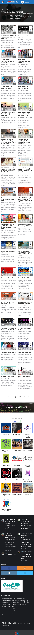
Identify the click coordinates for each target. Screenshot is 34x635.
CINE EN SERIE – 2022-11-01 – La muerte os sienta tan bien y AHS (8, 34)
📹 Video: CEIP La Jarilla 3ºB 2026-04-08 (10, 550)
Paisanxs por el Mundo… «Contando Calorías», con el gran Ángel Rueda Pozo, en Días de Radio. (8, 138)
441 (16, 393)
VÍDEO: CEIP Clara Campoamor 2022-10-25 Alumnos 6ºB (24, 58)
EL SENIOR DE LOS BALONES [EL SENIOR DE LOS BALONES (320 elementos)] (13, 601)
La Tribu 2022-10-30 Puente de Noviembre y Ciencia (25, 299)
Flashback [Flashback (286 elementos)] (28, 603)
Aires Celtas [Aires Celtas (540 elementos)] (16, 595)
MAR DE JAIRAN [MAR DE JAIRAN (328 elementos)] (18, 609)
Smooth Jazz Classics (6, 492)
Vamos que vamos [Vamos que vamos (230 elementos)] (5, 622)
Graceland (6, 431)
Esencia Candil (17, 447)
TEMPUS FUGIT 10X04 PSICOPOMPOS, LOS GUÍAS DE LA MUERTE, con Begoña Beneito (25, 249)
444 (28, 393)
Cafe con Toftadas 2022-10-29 (24, 325)
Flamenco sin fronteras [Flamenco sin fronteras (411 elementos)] (20, 603)
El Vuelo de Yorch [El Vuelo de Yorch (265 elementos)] (22, 601)
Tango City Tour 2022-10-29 (8, 349)
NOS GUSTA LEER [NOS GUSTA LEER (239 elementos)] (14, 611)
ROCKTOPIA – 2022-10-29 (24, 349)
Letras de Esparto (27, 462)
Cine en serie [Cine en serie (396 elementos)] (11, 597)
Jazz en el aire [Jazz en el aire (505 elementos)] (12, 605)
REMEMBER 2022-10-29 (7, 373)
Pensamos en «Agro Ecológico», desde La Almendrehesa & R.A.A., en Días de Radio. (25, 138)
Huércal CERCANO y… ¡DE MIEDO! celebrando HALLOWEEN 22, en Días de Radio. (25, 196)
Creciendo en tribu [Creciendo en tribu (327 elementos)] (5, 599)
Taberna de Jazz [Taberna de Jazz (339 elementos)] (5, 617)
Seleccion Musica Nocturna (6, 506)
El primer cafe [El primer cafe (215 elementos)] (4, 601)
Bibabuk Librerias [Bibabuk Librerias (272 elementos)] (22, 595)
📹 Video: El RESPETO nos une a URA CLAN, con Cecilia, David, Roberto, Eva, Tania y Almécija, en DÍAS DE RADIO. (10, 521)
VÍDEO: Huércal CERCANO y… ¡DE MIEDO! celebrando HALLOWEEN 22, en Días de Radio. (8, 223)
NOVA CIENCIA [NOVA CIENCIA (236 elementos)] (26, 611)
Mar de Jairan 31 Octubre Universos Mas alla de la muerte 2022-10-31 (24, 111)
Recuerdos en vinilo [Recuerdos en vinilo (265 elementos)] (24, 613)
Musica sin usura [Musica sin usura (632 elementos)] (6, 611)
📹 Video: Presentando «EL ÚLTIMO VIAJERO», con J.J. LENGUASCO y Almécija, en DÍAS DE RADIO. (26, 551)
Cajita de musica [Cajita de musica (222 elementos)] (5, 597)
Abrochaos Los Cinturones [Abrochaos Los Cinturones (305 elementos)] (7, 595)
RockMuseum (6, 476)
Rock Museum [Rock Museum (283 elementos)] (19, 615)
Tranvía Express (6, 462)
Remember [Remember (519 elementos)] (4, 615)
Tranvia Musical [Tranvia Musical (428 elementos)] (26, 620)
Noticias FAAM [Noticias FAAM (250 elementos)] (20, 611)
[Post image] (2, 517)
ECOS (16, 476)
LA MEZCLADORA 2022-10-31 (8, 248)
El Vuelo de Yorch (27, 447)
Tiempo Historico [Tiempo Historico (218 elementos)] (19, 620)
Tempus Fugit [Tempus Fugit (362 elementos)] (19, 617)
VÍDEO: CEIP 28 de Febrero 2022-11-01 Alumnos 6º (25, 84)
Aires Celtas (17, 462)
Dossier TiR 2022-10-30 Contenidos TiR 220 (7, 299)
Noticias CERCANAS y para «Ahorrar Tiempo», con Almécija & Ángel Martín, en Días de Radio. (25, 166)
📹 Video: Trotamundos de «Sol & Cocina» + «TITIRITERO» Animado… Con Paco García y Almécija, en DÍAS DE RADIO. (26, 521)
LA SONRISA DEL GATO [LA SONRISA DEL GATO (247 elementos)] (23, 607)
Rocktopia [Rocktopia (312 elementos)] (25, 615)
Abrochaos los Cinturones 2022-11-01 (25, 33)
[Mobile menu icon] (31, 2)
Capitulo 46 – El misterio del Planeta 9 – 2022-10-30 (8, 325)
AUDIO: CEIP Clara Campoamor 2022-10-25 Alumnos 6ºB (7, 58)
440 (12, 393)
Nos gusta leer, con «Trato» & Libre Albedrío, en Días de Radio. (8, 196)
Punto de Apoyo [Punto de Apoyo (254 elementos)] (12, 613)
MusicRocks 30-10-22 (7, 274)
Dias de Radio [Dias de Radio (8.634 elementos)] (23, 599)
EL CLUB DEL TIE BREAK (6, 448)
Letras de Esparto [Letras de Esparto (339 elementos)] (11, 609)
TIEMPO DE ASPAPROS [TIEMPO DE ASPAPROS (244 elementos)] (27, 617)
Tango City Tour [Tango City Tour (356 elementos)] (12, 617)
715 (15, 394)
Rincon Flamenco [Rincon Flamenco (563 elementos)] (11, 615)
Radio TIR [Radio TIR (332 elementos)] (18, 613)
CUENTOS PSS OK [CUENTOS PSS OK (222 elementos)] (13, 599)
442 (20, 393)
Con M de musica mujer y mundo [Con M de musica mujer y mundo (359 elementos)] (21, 597)
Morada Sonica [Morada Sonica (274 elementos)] (26, 609)
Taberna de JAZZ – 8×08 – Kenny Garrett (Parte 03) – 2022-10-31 (8, 111)
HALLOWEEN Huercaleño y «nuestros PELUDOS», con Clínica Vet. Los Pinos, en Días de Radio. (8, 166)
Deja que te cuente (28, 492)
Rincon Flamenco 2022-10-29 (25, 374)
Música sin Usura (17, 491)
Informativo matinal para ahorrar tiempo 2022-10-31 (25, 222)
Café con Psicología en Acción (27, 433)
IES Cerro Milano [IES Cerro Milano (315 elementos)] (5, 605)
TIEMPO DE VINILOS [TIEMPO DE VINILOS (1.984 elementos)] (9, 620)
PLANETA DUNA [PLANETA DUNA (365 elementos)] (5, 613)
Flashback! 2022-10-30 (23, 274)
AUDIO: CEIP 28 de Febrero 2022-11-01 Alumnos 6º (8, 84)
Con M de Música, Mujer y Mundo (28, 477)
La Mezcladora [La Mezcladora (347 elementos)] (19, 605)
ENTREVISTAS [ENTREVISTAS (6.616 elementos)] (8, 603)
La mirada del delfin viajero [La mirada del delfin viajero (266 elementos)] (7, 607)
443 (24, 393)
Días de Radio (17, 431)
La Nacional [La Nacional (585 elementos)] (15, 607)
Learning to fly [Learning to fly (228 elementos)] (4, 609)
